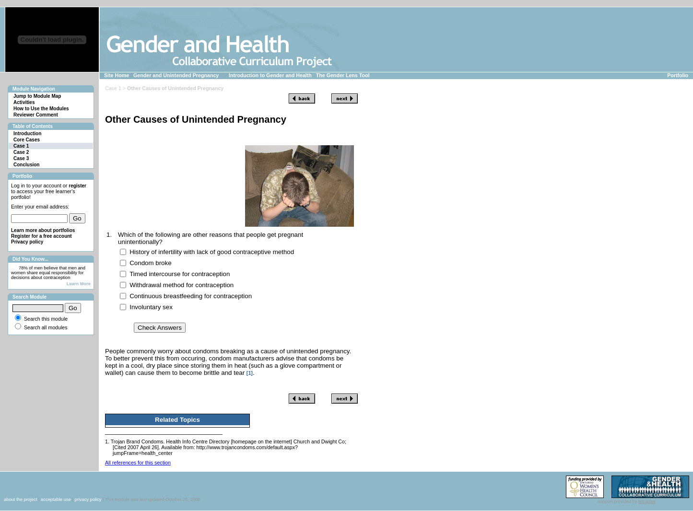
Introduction (27, 133)
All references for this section (138, 462)
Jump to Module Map (37, 96)
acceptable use (56, 499)
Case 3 (21, 158)
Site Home (116, 75)
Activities (24, 102)
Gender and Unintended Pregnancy (176, 75)
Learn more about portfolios (43, 230)
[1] (250, 373)
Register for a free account (41, 236)
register (77, 185)
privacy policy (87, 499)
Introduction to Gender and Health (270, 75)
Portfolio (677, 75)
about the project (20, 499)
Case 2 (21, 152)
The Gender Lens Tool (343, 75)
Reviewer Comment (35, 114)
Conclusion (26, 164)
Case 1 (21, 146)
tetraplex (647, 501)
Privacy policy (27, 241)
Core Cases (26, 139)
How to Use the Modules (41, 108)
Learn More (79, 283)
